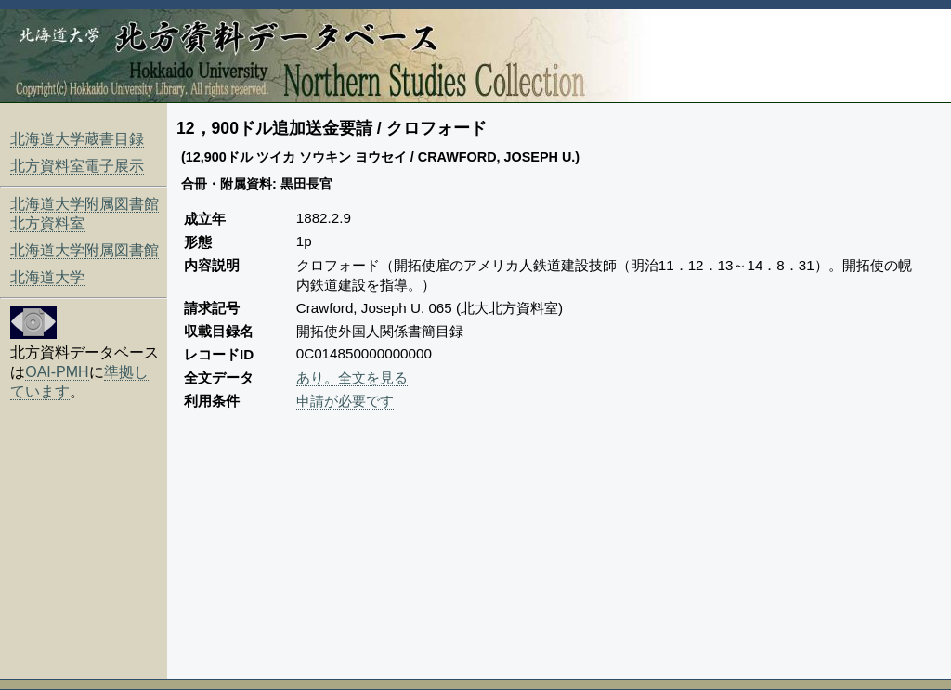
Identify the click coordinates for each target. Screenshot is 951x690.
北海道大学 (47, 277)
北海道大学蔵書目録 (77, 139)
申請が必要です (345, 401)
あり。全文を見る (352, 377)
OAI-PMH (56, 372)
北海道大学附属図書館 (84, 250)
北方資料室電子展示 (77, 166)
